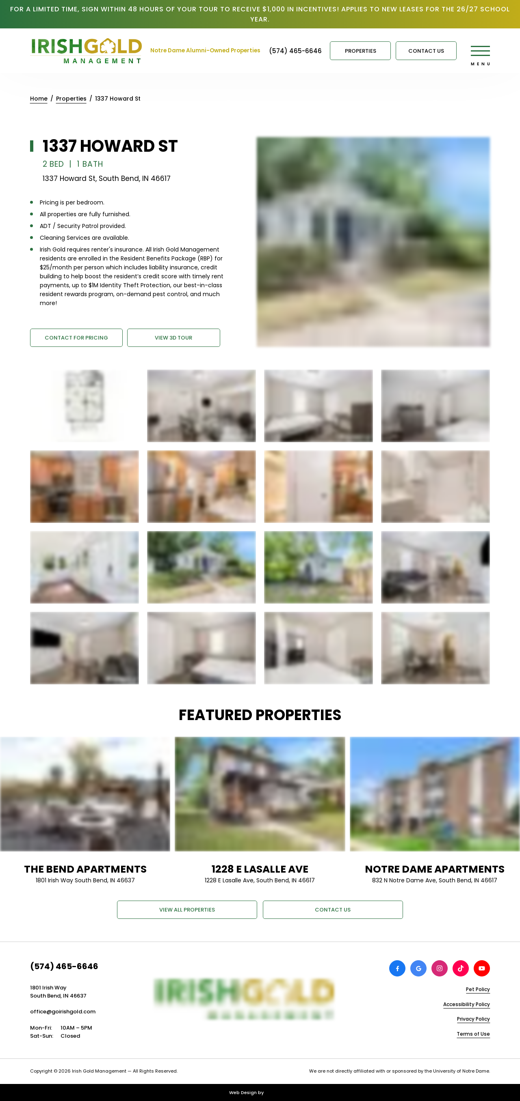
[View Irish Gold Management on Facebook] (397, 968)
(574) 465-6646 (64, 966)
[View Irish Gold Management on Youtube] (482, 968)
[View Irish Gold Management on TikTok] (461, 968)
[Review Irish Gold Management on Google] (418, 968)
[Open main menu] (480, 51)
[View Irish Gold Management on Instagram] (439, 968)
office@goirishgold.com (62, 1011)
